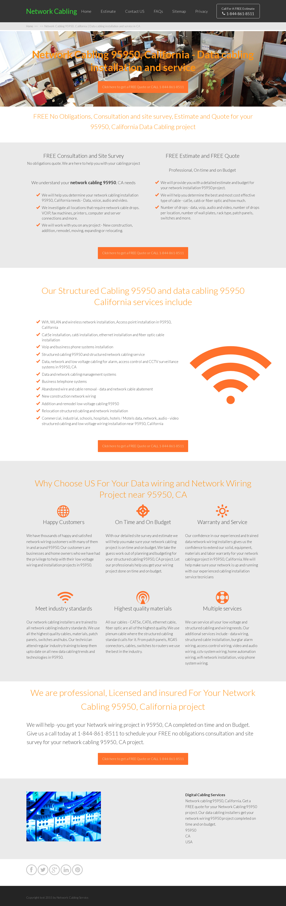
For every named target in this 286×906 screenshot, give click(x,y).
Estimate (108, 11)
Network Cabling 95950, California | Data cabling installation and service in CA (90, 26)
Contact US (134, 11)
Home (86, 11)
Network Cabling (51, 11)
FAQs (158, 11)
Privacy (201, 11)
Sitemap (179, 11)
